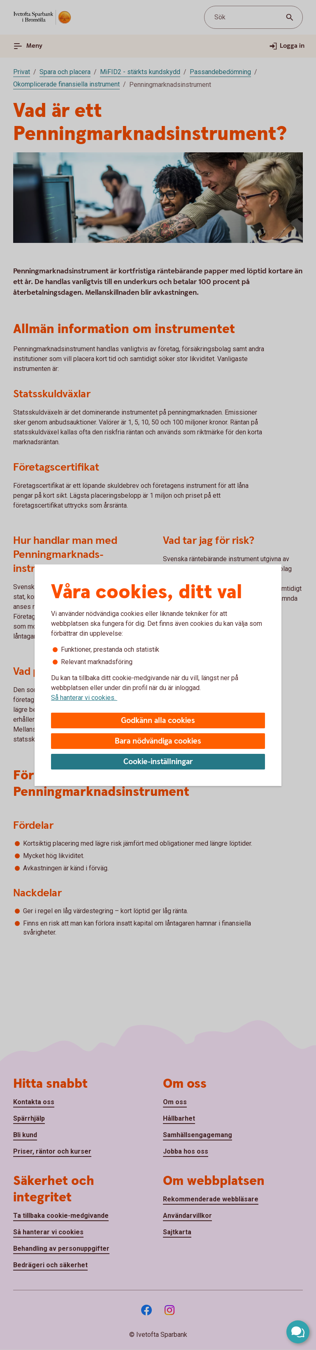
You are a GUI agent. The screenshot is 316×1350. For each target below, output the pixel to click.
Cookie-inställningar (158, 762)
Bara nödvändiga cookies (158, 741)
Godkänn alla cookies (158, 721)
